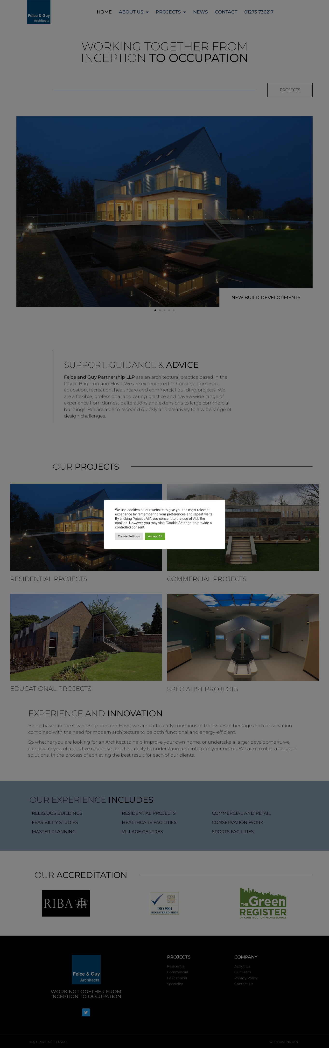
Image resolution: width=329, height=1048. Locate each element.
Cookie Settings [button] (129, 536)
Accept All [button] (155, 536)
